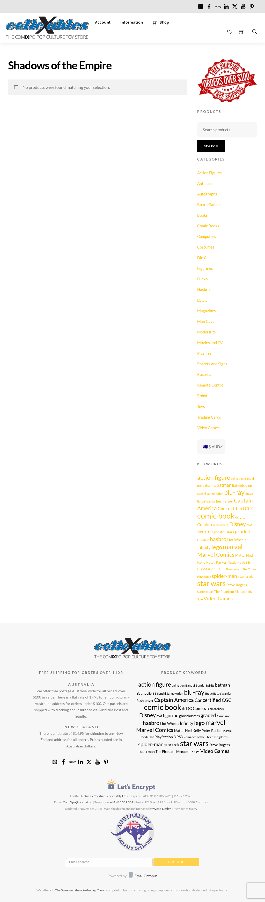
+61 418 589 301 (121, 802)
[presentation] (98, 876)
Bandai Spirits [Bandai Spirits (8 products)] (206, 485)
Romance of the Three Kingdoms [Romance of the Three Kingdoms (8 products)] (205, 737)
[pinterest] (251, 5)
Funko (202, 279)
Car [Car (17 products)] (221, 508)
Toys (201, 406)
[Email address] (109, 862)
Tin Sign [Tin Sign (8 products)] (194, 751)
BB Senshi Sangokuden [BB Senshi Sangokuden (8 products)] (167, 693)
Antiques (204, 183)
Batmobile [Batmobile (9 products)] (239, 485)
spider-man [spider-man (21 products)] (224, 576)
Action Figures (209, 172)
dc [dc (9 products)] (237, 517)
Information (131, 22)
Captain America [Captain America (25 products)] (174, 699)
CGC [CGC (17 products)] (249, 508)
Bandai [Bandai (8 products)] (249, 478)
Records (204, 374)
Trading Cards (209, 417)
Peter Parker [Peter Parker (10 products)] (216, 562)
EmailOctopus (146, 876)
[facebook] (209, 5)
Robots (203, 395)
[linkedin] (226, 5)
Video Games (208, 427)
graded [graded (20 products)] (243, 531)
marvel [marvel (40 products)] (232, 546)
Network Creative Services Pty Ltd (104, 796)
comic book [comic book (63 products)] (215, 515)
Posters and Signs (212, 363)
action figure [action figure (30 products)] (213, 477)
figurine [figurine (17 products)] (205, 531)
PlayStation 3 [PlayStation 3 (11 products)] (207, 569)
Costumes (205, 247)
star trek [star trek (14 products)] (245, 576)
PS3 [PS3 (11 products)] (222, 569)
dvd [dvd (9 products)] (249, 525)
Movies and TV (210, 342)
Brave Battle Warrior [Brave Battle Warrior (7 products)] (218, 693)
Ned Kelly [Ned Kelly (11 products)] (193, 730)
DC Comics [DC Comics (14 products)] (196, 708)
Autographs (207, 194)
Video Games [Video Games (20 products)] (218, 598)
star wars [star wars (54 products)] (211, 583)
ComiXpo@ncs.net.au (77, 802)
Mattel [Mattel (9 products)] (240, 555)
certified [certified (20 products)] (235, 508)
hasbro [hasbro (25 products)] (218, 539)
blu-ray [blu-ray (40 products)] (234, 492)
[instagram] (200, 5)
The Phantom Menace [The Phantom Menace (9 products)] (230, 592)
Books (202, 215)
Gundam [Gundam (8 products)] (203, 540)
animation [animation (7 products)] (237, 478)
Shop (161, 22)
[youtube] (243, 5)
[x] (234, 5)
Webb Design (162, 809)
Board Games (208, 204)
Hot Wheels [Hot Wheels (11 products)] (236, 539)
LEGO (202, 300)
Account (103, 22)
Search (211, 146)
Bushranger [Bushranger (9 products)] (224, 501)
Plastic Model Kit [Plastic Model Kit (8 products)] (238, 562)
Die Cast (204, 257)
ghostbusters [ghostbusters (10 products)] (224, 532)
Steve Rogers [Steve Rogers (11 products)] (236, 585)
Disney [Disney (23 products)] (237, 524)
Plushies (204, 353)
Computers (206, 236)
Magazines (206, 310)
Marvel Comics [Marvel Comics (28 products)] (215, 554)
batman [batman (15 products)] (224, 485)
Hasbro (203, 289)
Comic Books (208, 225)
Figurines (205, 268)
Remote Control (210, 385)
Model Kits (206, 332)
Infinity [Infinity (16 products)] (204, 547)
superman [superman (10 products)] (205, 592)
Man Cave (206, 321)
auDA (193, 809)
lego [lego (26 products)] (216, 547)
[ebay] (217, 5)
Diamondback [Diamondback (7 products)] (220, 525)
